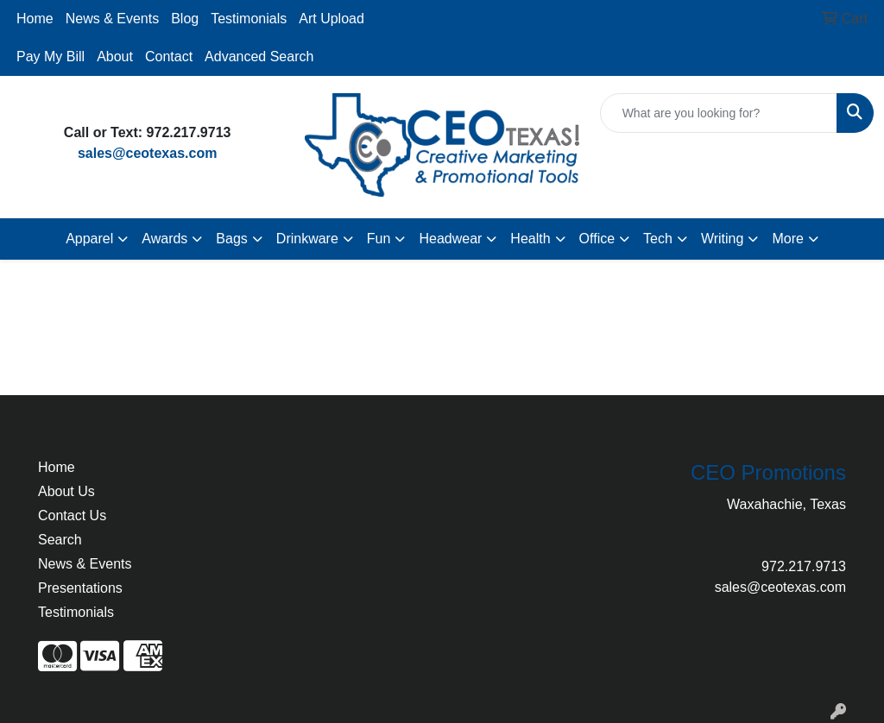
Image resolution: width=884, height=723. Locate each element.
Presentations (80, 588)
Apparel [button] (89, 238)
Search (60, 539)
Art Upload (331, 18)
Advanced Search (259, 56)
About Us (66, 491)
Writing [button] (722, 238)
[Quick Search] (718, 113)
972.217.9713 (803, 566)
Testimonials (249, 18)
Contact (169, 56)
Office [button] (597, 238)
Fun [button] (379, 238)
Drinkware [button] (307, 238)
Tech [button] (657, 238)
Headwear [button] (450, 238)
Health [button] (530, 238)
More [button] (787, 238)
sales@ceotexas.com (147, 153)
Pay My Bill (50, 56)
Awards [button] (164, 238)
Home (35, 18)
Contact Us (72, 515)
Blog (185, 18)
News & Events (112, 18)
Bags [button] (231, 238)
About (115, 56)
